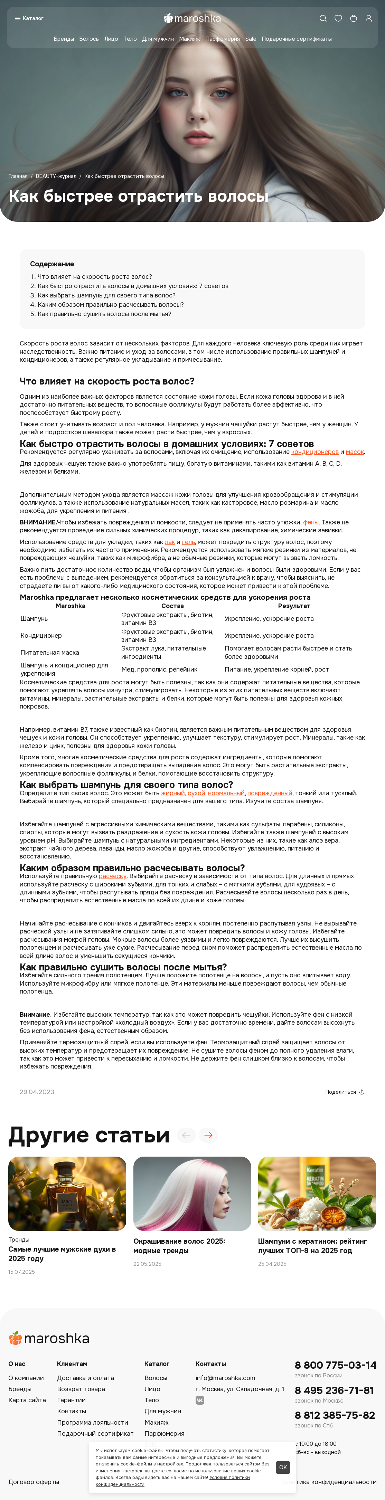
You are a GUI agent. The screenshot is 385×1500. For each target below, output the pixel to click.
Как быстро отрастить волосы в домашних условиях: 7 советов (133, 286)
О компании (26, 1378)
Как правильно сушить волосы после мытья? (104, 314)
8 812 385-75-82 (335, 1415)
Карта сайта (27, 1400)
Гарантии (71, 1400)
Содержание (52, 264)
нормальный (226, 793)
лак (170, 542)
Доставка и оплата (85, 1378)
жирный (173, 793)
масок (355, 452)
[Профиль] (369, 18)
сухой (196, 793)
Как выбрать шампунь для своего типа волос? (107, 295)
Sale (250, 38)
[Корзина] (353, 18)
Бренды (64, 38)
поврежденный (269, 793)
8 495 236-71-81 (334, 1390)
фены (311, 522)
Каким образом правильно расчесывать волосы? (111, 304)
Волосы (89, 38)
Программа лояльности (92, 1422)
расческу (112, 876)
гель (188, 542)
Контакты (71, 1411)
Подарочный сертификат (95, 1433)
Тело (130, 38)
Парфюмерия (222, 38)
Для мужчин (158, 38)
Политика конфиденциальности (328, 1482)
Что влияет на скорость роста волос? (95, 277)
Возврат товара (81, 1389)
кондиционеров (315, 452)
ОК (283, 1467)
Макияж (189, 38)
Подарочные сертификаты (297, 38)
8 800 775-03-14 (336, 1365)
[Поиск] (323, 18)
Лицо (111, 38)
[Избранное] (338, 18)
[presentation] (186, 1135)
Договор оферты (33, 1482)
